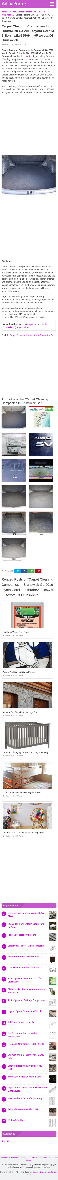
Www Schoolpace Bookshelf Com (24, 1076)
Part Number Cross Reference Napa (26, 1098)
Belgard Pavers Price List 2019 (23, 1109)
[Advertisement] (29, 125)
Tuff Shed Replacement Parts (22, 1022)
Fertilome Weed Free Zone (16, 632)
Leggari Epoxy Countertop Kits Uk (24, 1011)
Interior (5, 45)
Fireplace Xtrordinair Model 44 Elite (26, 1044)
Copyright (24, 1158)
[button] (51, 3)
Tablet (44, 324)
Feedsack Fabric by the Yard (22, 934)
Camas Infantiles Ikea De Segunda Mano (22, 792)
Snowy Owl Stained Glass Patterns (19, 672)
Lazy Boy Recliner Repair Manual (24, 967)
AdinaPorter (14, 3)
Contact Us (14, 1158)
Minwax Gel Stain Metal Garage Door (21, 712)
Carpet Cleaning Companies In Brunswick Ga (31, 335)
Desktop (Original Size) (17, 327)
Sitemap (4, 1158)
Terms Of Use (35, 1158)
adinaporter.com (39, 1172)
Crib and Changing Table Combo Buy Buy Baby (25, 752)
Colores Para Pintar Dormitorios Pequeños (23, 832)
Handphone (30, 324)
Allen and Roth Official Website (23, 956)
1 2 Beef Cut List (16, 1120)
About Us (46, 1158)
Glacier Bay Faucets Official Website (26, 945)
